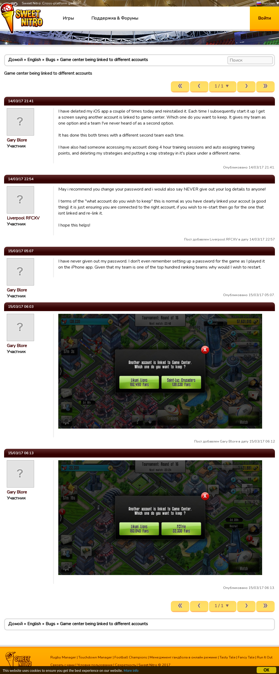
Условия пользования (95, 665)
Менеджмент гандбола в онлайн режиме (183, 657)
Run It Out (264, 657)
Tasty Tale (227, 657)
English (34, 60)
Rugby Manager (63, 657)
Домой (15, 60)
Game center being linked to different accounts (104, 60)
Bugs (50, 60)
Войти (264, 18)
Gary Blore (17, 140)
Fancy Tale (246, 657)
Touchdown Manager (95, 657)
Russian (266, 3)
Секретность (125, 665)
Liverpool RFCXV (23, 218)
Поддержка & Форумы (114, 18)
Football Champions (130, 657)
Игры (68, 18)
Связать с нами (62, 665)
